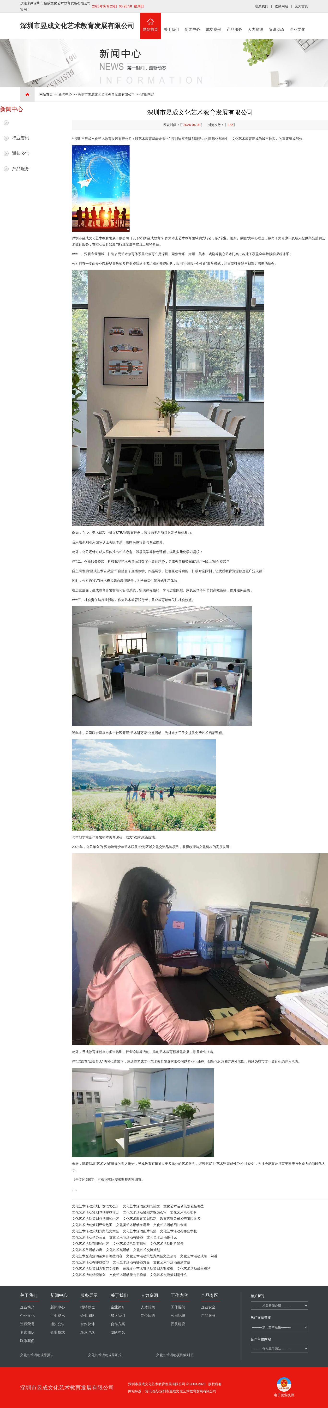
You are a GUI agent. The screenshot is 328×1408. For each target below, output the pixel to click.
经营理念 (87, 1332)
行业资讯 (20, 138)
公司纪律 (178, 1316)
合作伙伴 (87, 1324)
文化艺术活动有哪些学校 (178, 1231)
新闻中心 (192, 22)
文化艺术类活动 (118, 1250)
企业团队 (87, 1316)
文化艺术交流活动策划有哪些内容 (97, 1256)
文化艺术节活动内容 (87, 1250)
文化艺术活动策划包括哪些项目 (95, 1212)
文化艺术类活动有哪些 (129, 1244)
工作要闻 (178, 1307)
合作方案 (118, 1324)
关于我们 (171, 22)
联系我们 (261, 6)
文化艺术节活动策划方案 (171, 1262)
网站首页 (150, 22)
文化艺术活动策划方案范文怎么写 (151, 1256)
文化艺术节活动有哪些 (126, 1237)
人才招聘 (148, 1307)
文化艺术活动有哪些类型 (90, 1262)
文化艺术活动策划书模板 (127, 1275)
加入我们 (118, 1316)
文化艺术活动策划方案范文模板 (95, 1268)
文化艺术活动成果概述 (193, 1268)
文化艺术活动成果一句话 (198, 1256)
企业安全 (208, 1307)
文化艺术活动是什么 (162, 1237)
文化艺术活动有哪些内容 (90, 1244)
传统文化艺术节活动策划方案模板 (148, 1268)
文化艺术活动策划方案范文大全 (95, 1231)
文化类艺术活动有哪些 (133, 1225)
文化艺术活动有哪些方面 (131, 1262)
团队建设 (178, 1324)
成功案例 (213, 22)
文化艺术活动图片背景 (167, 1244)
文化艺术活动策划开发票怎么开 (95, 1206)
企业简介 (27, 1307)
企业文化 (297, 22)
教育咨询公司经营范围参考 (180, 1219)
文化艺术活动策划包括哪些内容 (95, 1219)
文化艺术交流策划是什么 (168, 1275)
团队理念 (118, 1332)
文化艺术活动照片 (183, 1212)
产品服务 (234, 22)
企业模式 (57, 1332)
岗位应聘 (148, 1316)
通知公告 (20, 153)
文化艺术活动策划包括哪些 (183, 1206)
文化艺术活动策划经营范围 (92, 1225)
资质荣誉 (27, 1324)
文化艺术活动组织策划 (89, 1275)
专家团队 (27, 1332)
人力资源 (255, 22)
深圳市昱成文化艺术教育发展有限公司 (106, 94)
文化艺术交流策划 (146, 1250)
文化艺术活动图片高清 (139, 1231)
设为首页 (301, 6)
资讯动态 (276, 22)
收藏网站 (281, 6)
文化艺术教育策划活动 (139, 1219)
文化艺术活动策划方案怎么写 (145, 1212)
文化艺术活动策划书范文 (141, 1206)
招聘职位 (87, 1307)
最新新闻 (20, 122)
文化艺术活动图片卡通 (170, 1225)
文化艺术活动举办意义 (89, 1237)
